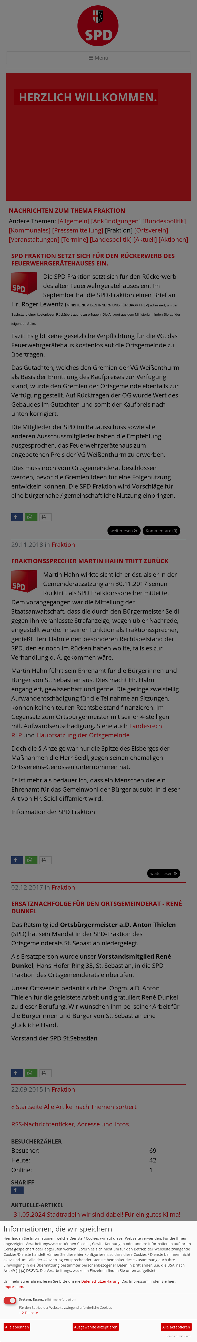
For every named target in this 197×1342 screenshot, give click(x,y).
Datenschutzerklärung (100, 1281)
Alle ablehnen (17, 1327)
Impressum (13, 1286)
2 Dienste (28, 1312)
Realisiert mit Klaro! (178, 1336)
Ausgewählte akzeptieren (95, 1327)
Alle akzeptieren (176, 1327)
